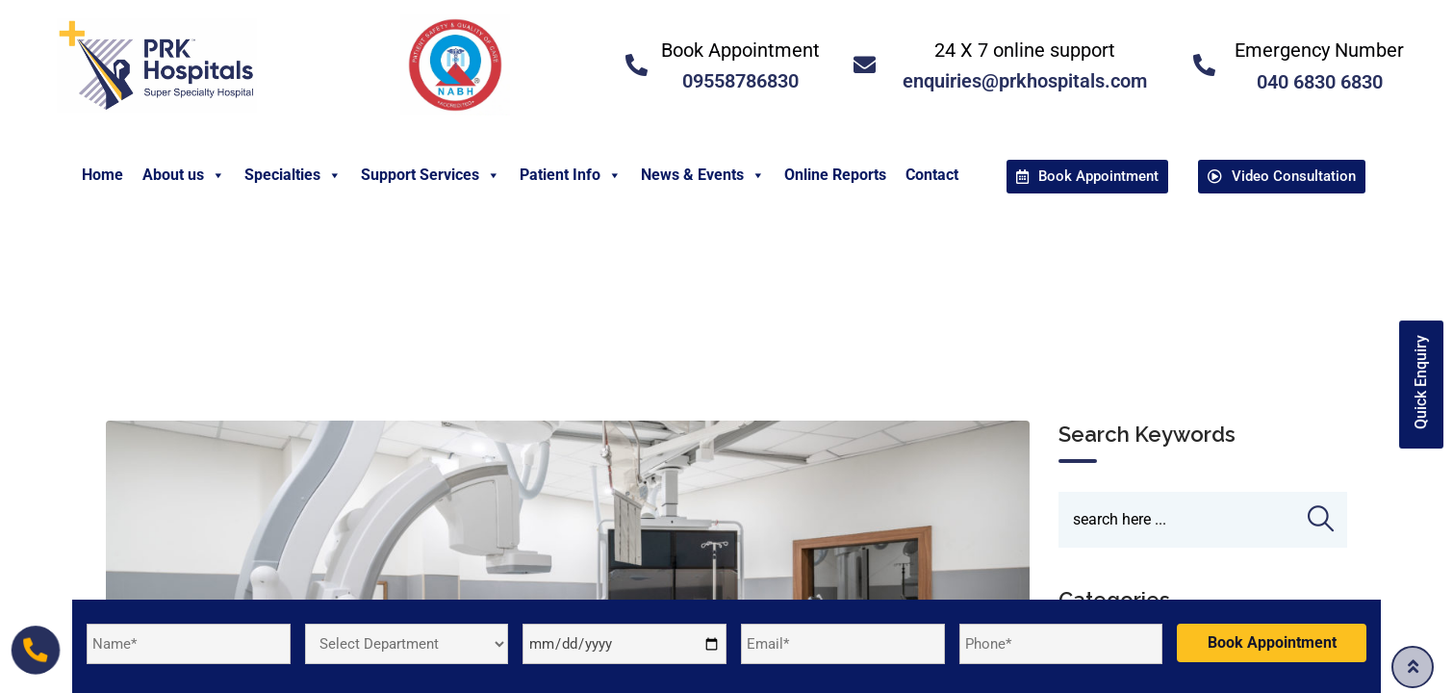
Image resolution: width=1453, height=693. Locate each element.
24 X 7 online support (1024, 50)
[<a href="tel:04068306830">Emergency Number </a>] (1204, 65)
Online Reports (835, 175)
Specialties (293, 175)
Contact (931, 175)
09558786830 (740, 80)
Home (102, 175)
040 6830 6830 (1320, 81)
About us (183, 175)
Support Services (430, 175)
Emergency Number (1319, 50)
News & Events (703, 175)
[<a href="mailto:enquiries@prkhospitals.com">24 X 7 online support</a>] (865, 65)
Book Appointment (740, 50)
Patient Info (571, 175)
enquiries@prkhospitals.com (1025, 80)
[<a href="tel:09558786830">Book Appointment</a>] (636, 65)
